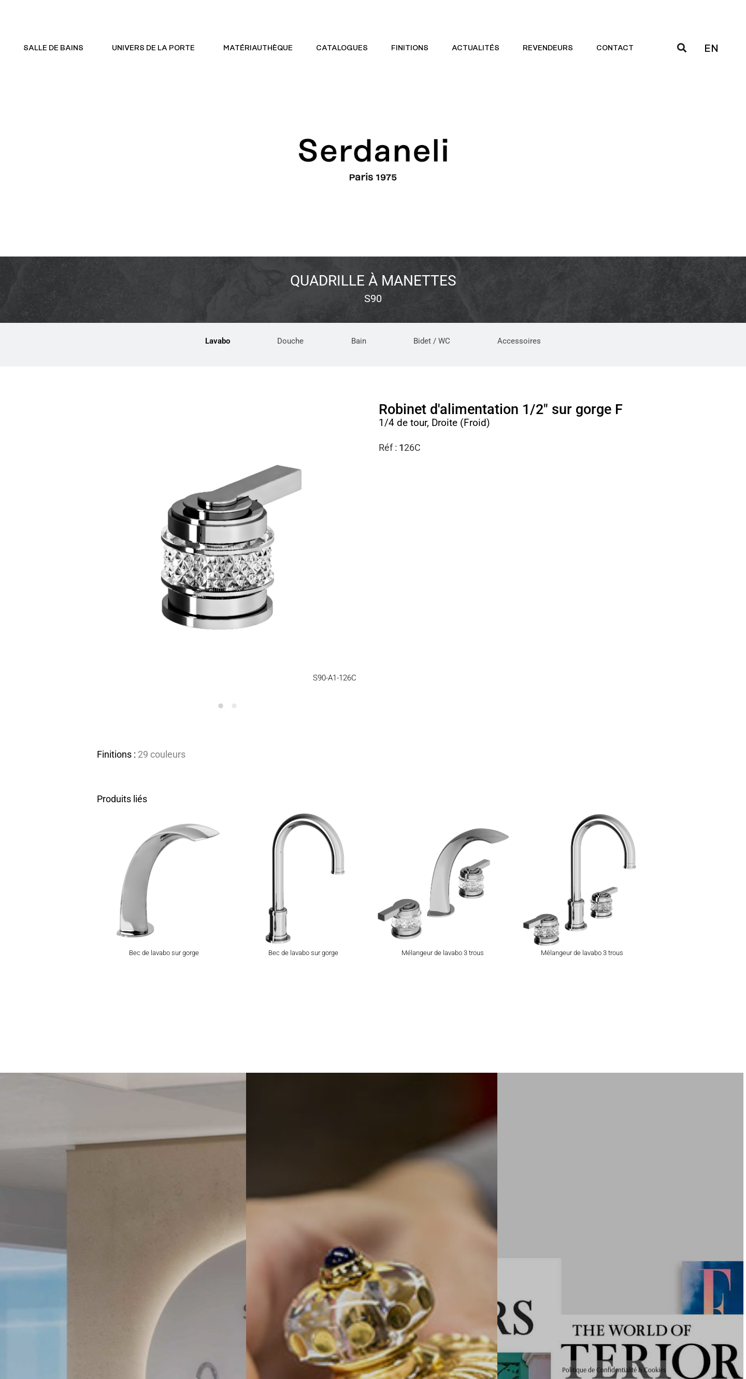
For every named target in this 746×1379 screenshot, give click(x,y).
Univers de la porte (156, 48)
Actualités (475, 48)
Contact (617, 48)
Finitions (409, 48)
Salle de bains (56, 48)
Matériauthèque (258, 48)
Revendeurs (548, 48)
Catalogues (342, 48)
